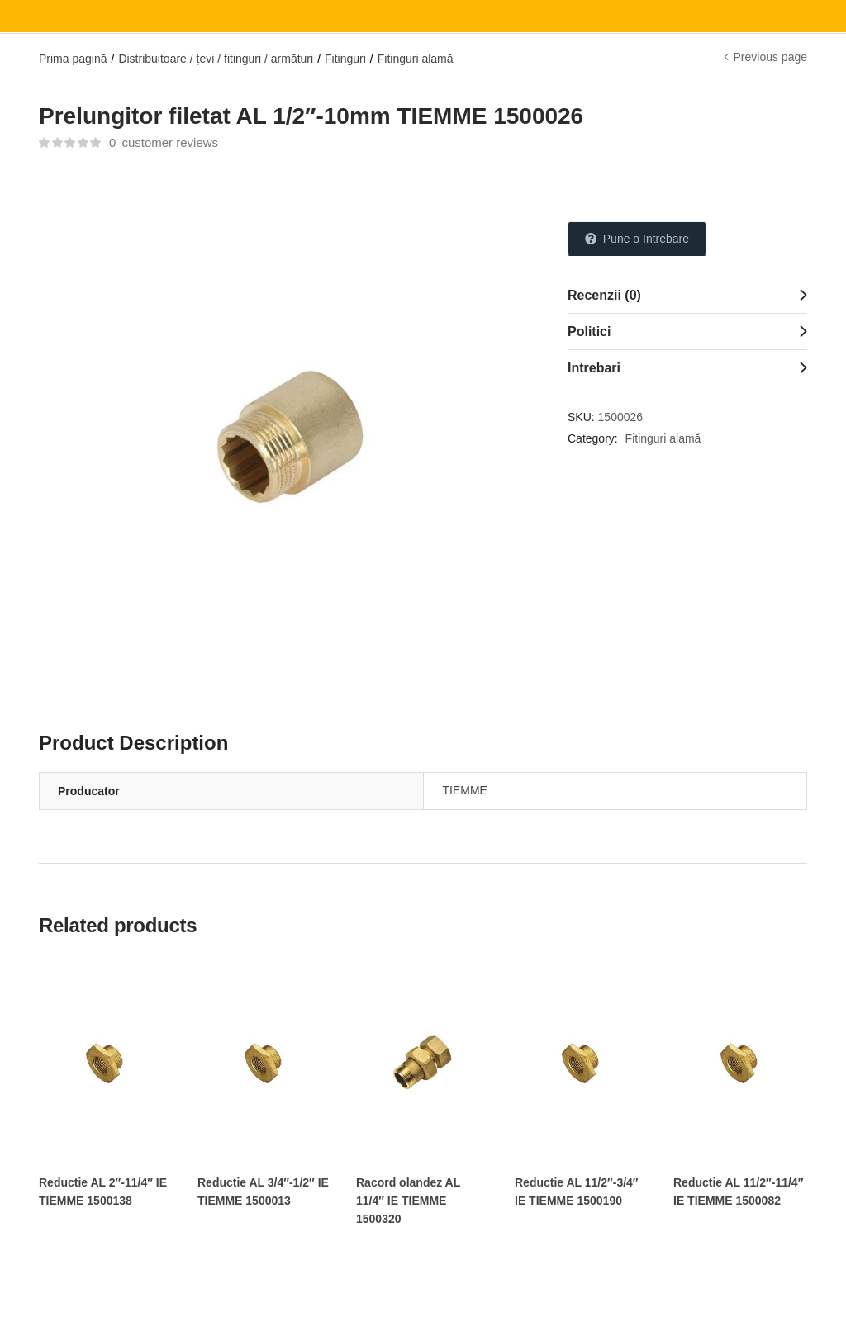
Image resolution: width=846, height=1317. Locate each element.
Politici (589, 332)
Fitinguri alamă (416, 58)
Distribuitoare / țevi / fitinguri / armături (215, 58)
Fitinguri (345, 58)
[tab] (687, 295)
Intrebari (594, 368)
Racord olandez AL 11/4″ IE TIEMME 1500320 (408, 1200)
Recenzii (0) (604, 295)
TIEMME (465, 790)
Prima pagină (73, 58)
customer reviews (163, 142)
